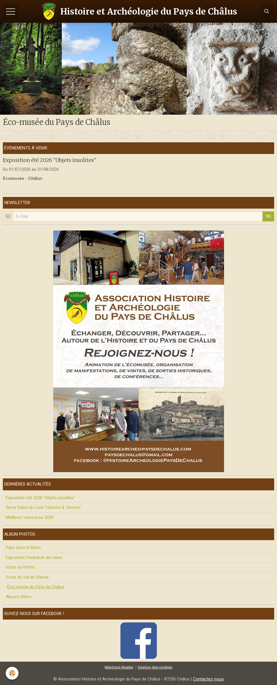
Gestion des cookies (155, 667)
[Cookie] (12, 673)
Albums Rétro (18, 596)
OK (268, 216)
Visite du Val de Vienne (27, 577)
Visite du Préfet (20, 567)
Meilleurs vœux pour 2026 (30, 517)
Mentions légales (119, 667)
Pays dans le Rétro (23, 547)
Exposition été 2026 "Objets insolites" (50, 160)
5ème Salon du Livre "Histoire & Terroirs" (44, 507)
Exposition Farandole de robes (34, 557)
